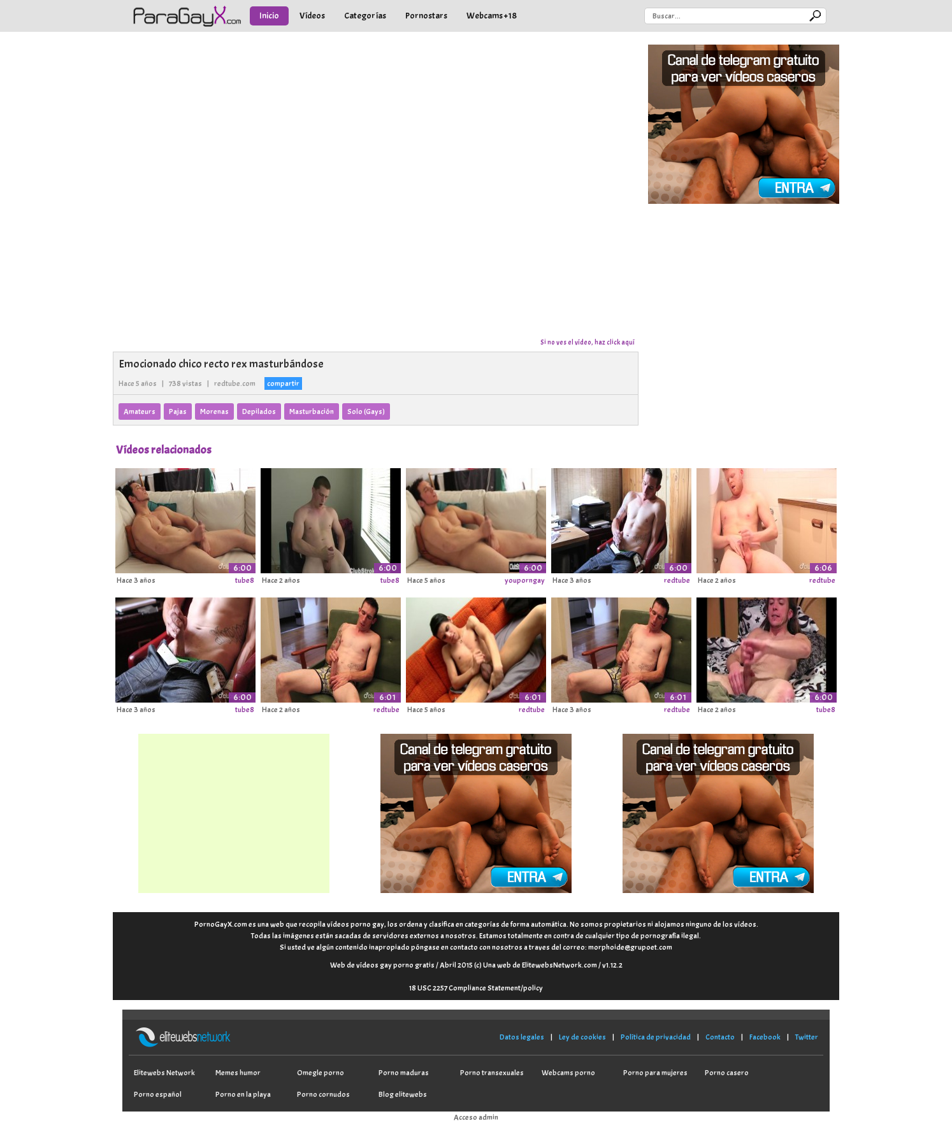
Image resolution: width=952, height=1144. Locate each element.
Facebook (765, 1037)
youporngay (525, 580)
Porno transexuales (492, 1073)
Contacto (720, 1037)
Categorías (365, 15)
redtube (677, 580)
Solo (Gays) (366, 411)
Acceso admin (476, 1117)
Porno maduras (404, 1073)
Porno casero (727, 1073)
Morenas (214, 411)
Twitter (806, 1037)
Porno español (158, 1094)
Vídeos (312, 15)
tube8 (244, 580)
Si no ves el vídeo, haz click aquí (587, 342)
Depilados (259, 411)
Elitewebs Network (164, 1073)
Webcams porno (568, 1073)
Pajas (178, 411)
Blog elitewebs (403, 1094)
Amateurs (139, 411)
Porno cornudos (323, 1094)
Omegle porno (320, 1073)
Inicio (269, 15)
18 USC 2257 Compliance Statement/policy (476, 988)
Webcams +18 (491, 15)
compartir (283, 383)
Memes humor (238, 1073)
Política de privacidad (656, 1037)
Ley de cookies (582, 1037)
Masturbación (311, 411)
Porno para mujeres (655, 1073)
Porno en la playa (243, 1094)
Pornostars (426, 15)
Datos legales (522, 1037)
